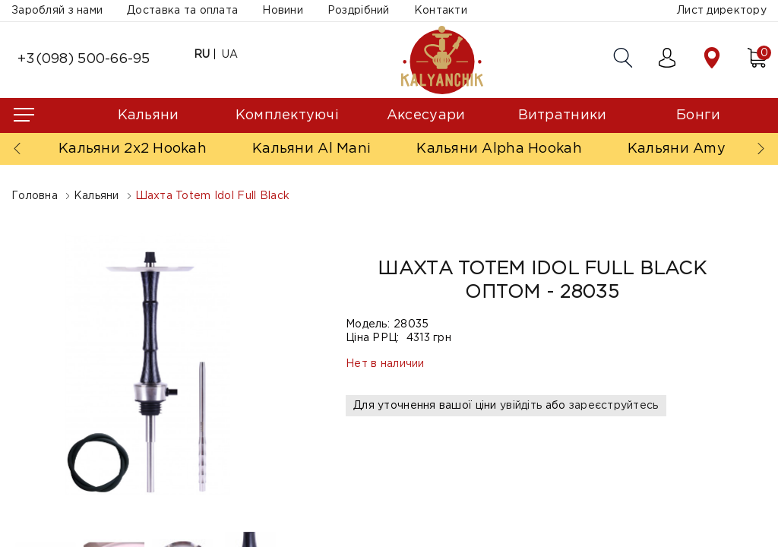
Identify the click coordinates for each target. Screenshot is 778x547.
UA (230, 54)
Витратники (562, 115)
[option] (148, 364)
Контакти (440, 10)
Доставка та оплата (182, 10)
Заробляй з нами (57, 10)
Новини (282, 10)
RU (202, 54)
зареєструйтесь (614, 405)
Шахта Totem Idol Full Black (212, 196)
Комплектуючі (287, 115)
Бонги (698, 115)
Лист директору (722, 10)
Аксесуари (426, 115)
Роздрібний (358, 10)
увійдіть (521, 405)
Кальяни (148, 115)
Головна (34, 196)
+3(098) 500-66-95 (83, 59)
